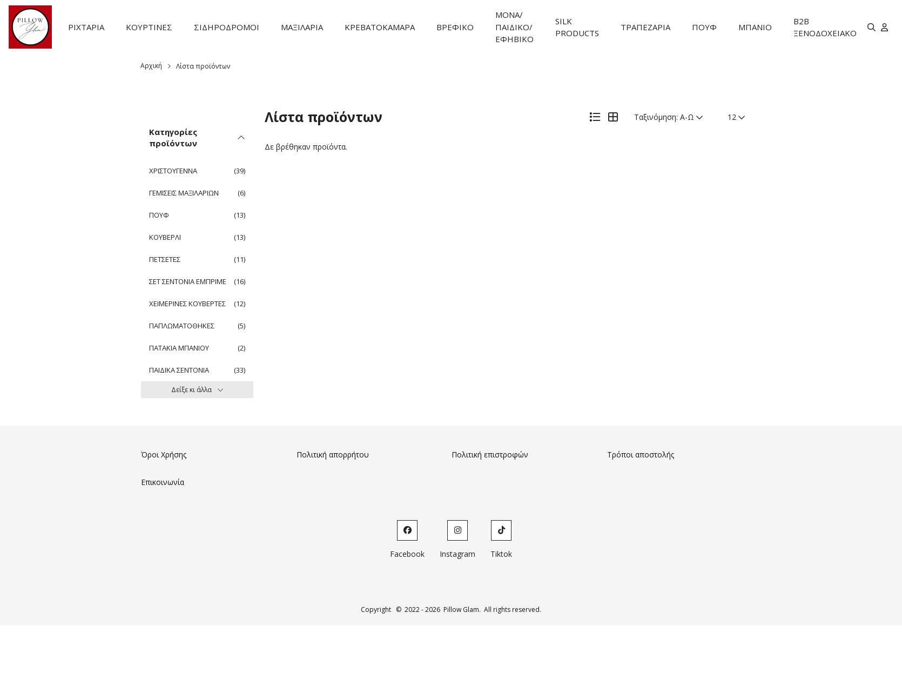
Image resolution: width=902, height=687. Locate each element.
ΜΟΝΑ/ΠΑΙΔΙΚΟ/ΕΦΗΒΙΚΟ (514, 26)
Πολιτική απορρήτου (333, 454)
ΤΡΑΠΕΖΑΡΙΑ (645, 27)
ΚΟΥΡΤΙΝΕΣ (149, 27)
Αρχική (151, 65)
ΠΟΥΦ (704, 27)
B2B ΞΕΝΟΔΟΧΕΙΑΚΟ (825, 27)
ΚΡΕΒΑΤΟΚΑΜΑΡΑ (380, 27)
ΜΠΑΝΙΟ (755, 27)
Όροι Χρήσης (163, 454)
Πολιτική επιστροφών (490, 454)
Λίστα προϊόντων (203, 66)
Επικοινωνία (162, 482)
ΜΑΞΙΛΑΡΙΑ (302, 27)
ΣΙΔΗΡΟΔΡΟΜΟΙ (226, 27)
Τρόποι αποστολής (640, 454)
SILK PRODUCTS (577, 27)
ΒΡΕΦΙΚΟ (455, 27)
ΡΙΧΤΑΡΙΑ (86, 27)
